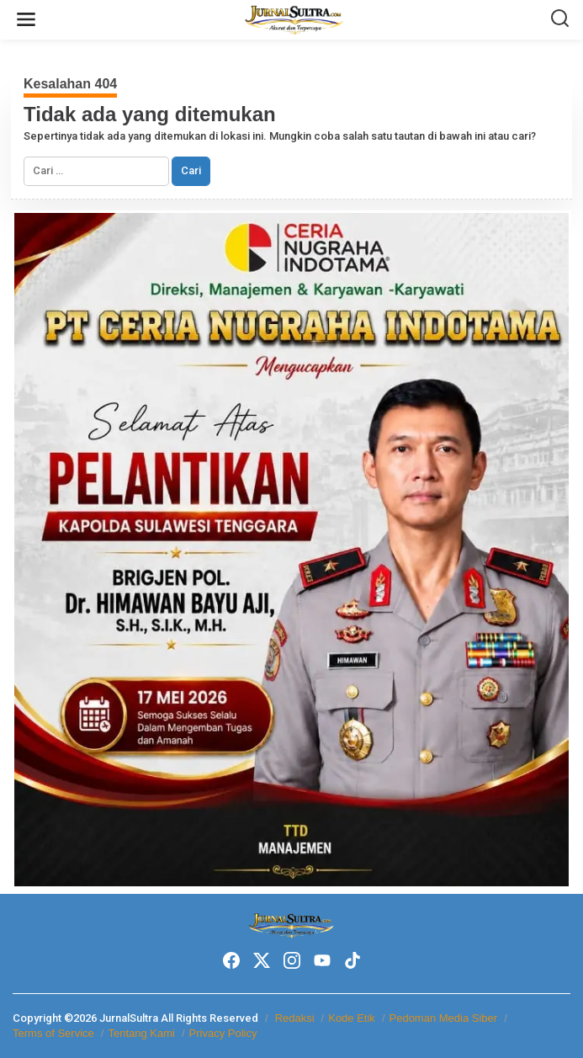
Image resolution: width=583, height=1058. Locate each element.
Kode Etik (351, 1018)
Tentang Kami (141, 1033)
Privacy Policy (223, 1033)
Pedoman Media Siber (444, 1018)
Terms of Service (53, 1033)
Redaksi (295, 1018)
